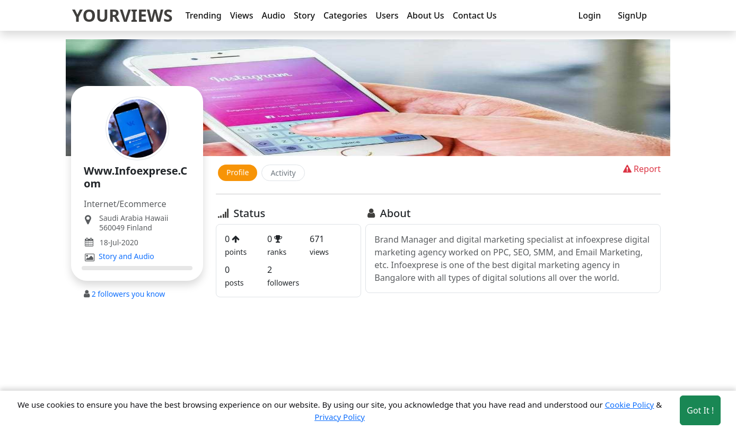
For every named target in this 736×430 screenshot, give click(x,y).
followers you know (128, 294)
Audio (273, 15)
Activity (282, 173)
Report (641, 169)
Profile (237, 172)
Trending (204, 15)
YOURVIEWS (122, 15)
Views (241, 15)
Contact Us (475, 15)
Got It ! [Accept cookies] (700, 410)
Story (304, 15)
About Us (425, 15)
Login (590, 15)
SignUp (632, 15)
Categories (345, 15)
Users (386, 15)
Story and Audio (126, 256)
